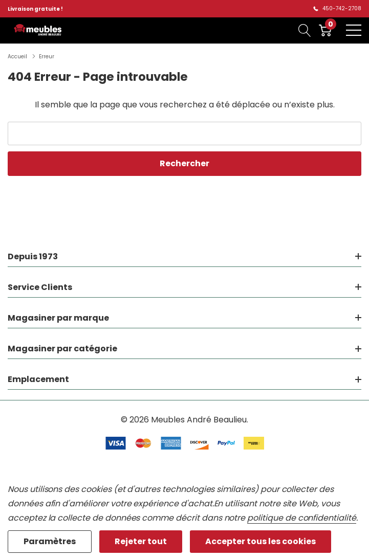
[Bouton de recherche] (304, 30)
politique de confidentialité (301, 518)
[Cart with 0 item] (325, 30)
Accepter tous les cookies (260, 541)
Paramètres (50, 541)
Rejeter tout (141, 541)
